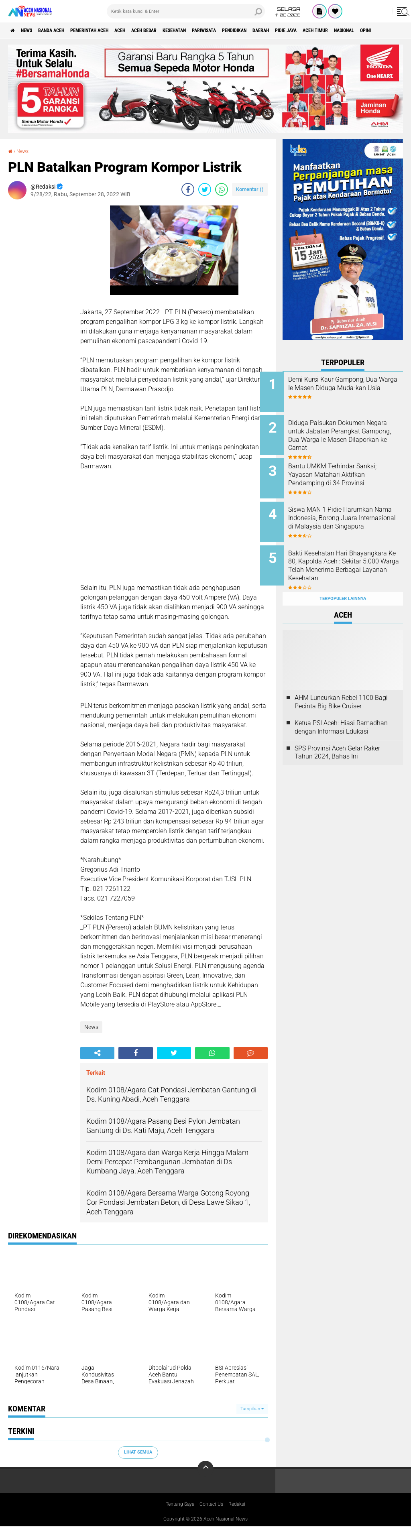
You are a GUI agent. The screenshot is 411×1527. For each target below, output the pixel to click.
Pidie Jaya (360, 30)
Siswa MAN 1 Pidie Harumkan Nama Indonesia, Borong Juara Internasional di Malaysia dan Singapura (353, 513)
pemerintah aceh (112, 30)
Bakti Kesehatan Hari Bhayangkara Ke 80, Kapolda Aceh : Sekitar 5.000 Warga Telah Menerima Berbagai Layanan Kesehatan (352, 558)
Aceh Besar (181, 30)
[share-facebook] (187, 189)
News (33, 30)
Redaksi (242, 1504)
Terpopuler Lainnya (342, 581)
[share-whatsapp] (221, 189)
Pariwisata (256, 30)
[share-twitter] (204, 189)
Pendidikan (295, 30)
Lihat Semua (138, 1452)
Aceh (150, 30)
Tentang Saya (177, 1504)
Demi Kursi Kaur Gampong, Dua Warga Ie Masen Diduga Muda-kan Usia (351, 388)
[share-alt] (97, 1053)
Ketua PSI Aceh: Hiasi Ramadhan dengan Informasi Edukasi (341, 709)
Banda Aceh (65, 30)
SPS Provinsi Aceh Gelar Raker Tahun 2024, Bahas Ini (337, 734)
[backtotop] (205, 1469)
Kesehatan (219, 30)
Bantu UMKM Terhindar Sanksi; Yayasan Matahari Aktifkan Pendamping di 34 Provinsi (349, 473)
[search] (186, 11)
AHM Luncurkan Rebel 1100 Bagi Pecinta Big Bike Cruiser (341, 684)
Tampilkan (252, 1408)
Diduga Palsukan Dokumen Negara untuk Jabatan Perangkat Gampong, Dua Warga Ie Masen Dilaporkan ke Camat (354, 436)
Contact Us (213, 1504)
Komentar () (250, 189)
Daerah (328, 30)
